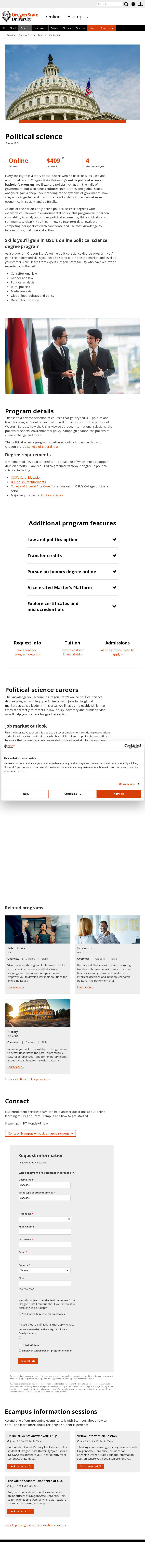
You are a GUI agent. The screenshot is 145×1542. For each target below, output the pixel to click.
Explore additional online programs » (28, 1079)
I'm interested (20, 1466)
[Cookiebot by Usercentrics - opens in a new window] (126, 746)
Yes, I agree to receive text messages (44, 1314)
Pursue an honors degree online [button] (61, 571)
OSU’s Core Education (26, 477)
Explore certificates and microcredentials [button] (53, 606)
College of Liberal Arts (43, 447)
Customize (72, 793)
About (13, 28)
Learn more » (15, 987)
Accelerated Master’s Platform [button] (59, 587)
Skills (45, 958)
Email (22, 1252)
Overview (11, 35)
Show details (127, 784)
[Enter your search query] (110, 4)
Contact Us (54, 35)
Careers (42, 35)
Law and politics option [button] (52, 539)
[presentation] (133, 4)
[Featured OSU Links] (133, 4)
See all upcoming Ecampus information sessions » (35, 1525)
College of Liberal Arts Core (30, 486)
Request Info (107, 28)
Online (53, 16)
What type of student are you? (37, 1192)
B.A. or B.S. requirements (28, 482)
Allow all (119, 793)
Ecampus (77, 16)
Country (23, 1265)
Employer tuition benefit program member (47, 1350)
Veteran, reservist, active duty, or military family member (43, 1331)
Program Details (27, 35)
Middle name (26, 1226)
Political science (52, 495)
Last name (25, 1239)
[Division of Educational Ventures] (140, 4)
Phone (22, 1278)
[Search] (126, 4)
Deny (26, 793)
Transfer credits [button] (44, 555)
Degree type (26, 1179)
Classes (67, 28)
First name (25, 1213)
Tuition (54, 28)
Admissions (40, 28)
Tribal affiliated (31, 1345)
